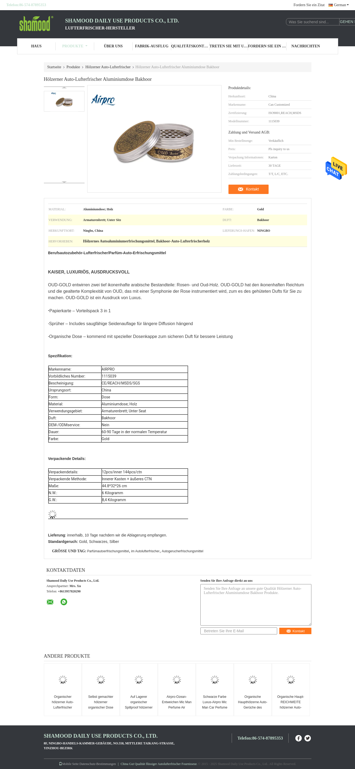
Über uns (113, 46)
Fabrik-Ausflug (152, 46)
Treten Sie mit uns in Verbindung (228, 46)
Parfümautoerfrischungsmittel (108, 551)
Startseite (54, 67)
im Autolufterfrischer (145, 551)
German (341, 5)
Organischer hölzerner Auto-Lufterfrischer (63, 702)
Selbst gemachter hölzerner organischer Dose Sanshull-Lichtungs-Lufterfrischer (101, 707)
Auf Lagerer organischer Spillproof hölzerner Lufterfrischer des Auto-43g (138, 707)
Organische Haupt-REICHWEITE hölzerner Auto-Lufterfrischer (290, 705)
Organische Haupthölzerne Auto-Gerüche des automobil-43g (252, 705)
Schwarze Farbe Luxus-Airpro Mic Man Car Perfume (214, 702)
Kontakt (252, 189)
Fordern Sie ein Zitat (309, 5)
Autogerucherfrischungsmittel (182, 551)
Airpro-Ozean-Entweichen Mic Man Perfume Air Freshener (177, 705)
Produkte (74, 46)
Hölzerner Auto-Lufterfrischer (108, 67)
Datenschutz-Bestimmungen (97, 764)
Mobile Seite (69, 764)
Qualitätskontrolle (190, 46)
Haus (36, 46)
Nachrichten (305, 46)
